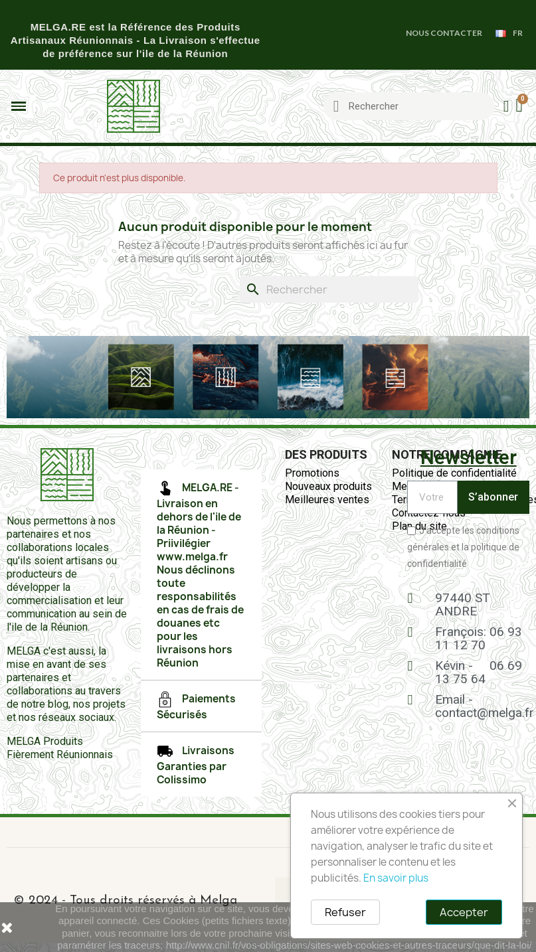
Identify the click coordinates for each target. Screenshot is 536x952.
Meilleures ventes (327, 499)
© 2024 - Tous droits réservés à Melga (125, 900)
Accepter (464, 912)
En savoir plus (395, 878)
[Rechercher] (329, 289)
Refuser (345, 912)
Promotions (312, 473)
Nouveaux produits (328, 486)
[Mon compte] (506, 106)
